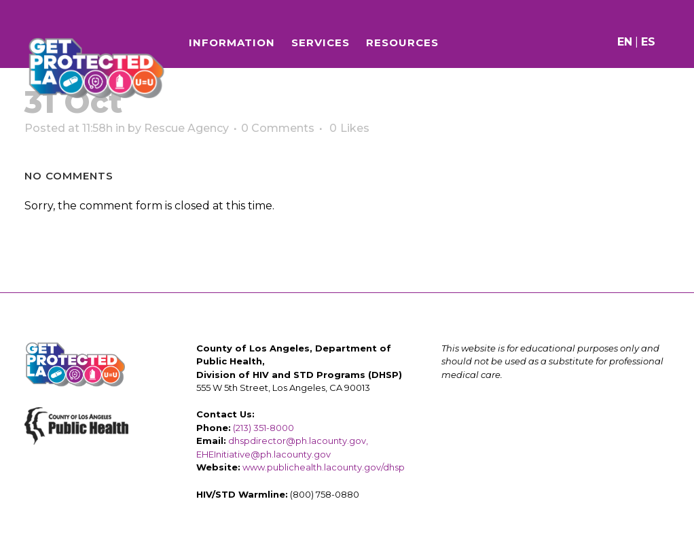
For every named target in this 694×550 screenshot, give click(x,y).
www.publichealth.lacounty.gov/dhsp (323, 467)
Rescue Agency (186, 128)
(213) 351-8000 (263, 427)
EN (621, 41)
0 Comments (277, 128)
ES (645, 41)
